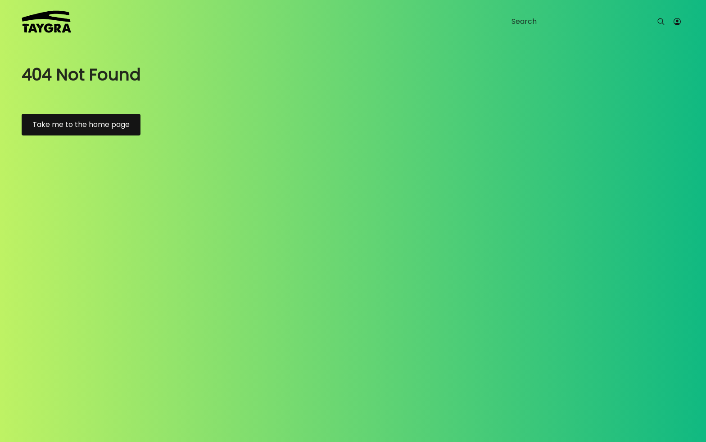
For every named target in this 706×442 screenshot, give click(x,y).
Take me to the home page (81, 124)
